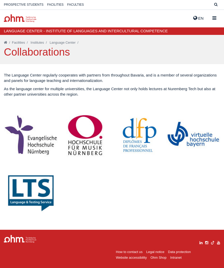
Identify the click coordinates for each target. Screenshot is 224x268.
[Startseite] (5, 42)
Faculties (75, 4)
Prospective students (23, 4)
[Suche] (216, 5)
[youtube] (218, 242)
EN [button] (198, 18)
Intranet (176, 257)
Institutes (37, 42)
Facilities (55, 4)
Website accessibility (131, 257)
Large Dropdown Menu (20, 239)
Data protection (179, 252)
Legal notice (155, 252)
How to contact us (129, 252)
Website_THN (20, 18)
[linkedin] (201, 242)
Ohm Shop (158, 257)
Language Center (62, 42)
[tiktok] (213, 242)
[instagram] (206, 242)
